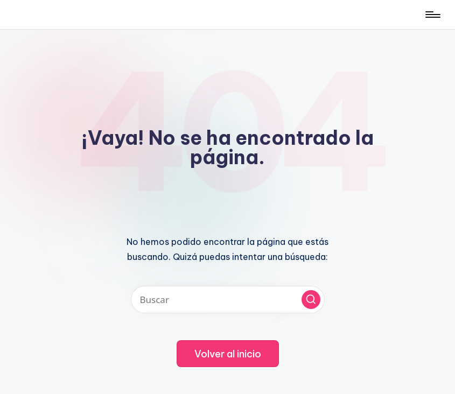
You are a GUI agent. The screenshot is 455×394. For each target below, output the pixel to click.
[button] (311, 299)
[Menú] (432, 14)
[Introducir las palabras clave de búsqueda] (228, 299)
